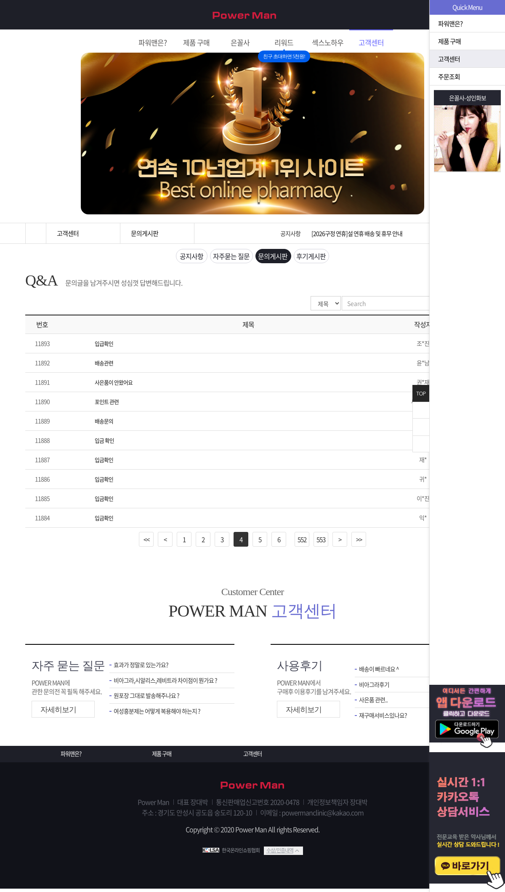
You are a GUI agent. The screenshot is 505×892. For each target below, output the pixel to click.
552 (302, 541)
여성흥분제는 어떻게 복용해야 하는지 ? (160, 716)
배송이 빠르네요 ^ (380, 672)
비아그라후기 (375, 688)
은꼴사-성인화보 (467, 97)
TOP (420, 393)
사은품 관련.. (374, 704)
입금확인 (105, 462)
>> (359, 541)
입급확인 (105, 346)
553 (320, 541)
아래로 (420, 443)
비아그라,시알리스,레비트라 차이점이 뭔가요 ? (168, 683)
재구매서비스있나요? (385, 720)
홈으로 (35, 233)
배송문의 (105, 423)
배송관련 (105, 365)
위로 (420, 427)
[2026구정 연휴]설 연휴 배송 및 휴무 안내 (356, 233)
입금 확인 (105, 442)
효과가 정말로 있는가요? (143, 667)
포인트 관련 (108, 404)
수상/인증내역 (279, 853)
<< (146, 541)
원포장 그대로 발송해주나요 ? (149, 700)
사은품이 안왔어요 (115, 384)
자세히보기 (58, 712)
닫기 (420, 410)
